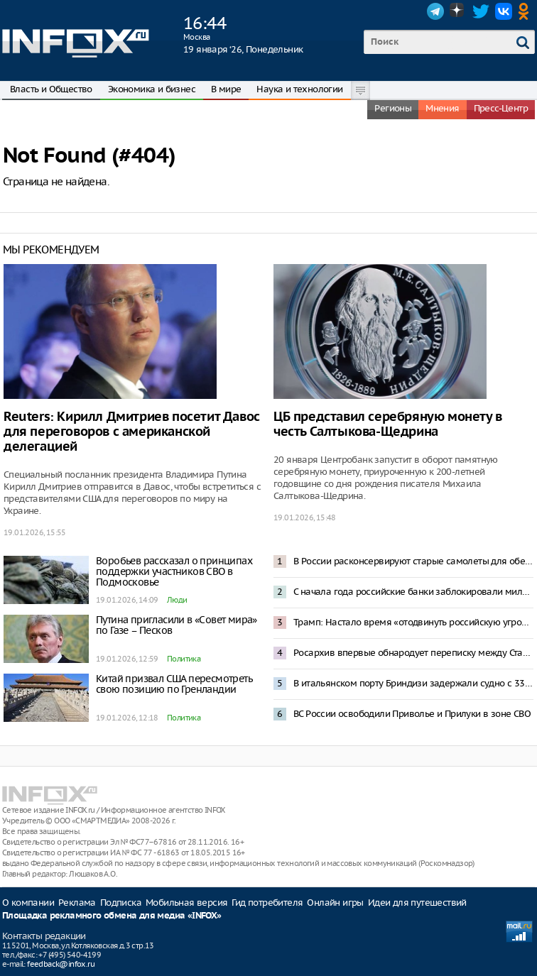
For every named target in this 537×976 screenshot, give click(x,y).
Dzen (458, 11)
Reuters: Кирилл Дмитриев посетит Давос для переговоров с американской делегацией (132, 432)
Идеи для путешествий (417, 902)
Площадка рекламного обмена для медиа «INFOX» (112, 916)
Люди (177, 600)
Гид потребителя (267, 902)
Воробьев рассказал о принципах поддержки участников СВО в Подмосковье (174, 571)
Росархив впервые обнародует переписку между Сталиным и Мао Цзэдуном (413, 652)
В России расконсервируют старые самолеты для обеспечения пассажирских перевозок (413, 561)
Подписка (120, 902)
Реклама (77, 902)
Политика (183, 659)
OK (526, 11)
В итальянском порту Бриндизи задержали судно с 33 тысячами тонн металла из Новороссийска (413, 683)
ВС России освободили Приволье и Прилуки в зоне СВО (412, 713)
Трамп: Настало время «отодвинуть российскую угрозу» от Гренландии (413, 622)
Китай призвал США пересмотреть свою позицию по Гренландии (174, 684)
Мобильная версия (186, 902)
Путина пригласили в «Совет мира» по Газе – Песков (176, 625)
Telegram (435, 11)
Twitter (480, 11)
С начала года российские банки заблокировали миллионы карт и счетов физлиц (413, 591)
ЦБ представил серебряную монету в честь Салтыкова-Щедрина (387, 424)
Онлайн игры (335, 902)
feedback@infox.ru (60, 964)
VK (503, 11)
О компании (28, 902)
